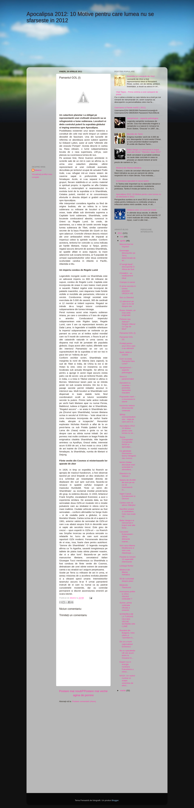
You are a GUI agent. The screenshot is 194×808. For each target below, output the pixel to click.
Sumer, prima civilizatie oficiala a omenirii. (126, 606)
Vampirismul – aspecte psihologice (142, 118)
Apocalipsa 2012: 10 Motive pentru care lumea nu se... (127, 429)
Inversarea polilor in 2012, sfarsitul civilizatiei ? (127, 595)
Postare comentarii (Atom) (84, 701)
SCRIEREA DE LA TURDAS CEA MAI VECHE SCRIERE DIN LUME (127, 620)
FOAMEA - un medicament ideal (126, 275)
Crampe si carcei (127, 282)
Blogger (115, 800)
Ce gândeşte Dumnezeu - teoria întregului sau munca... (128, 454)
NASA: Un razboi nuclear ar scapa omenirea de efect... (127, 681)
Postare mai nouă (70, 691)
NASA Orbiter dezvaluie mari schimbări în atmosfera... (127, 466)
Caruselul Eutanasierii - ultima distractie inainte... (127, 537)
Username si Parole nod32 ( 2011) (130, 107)
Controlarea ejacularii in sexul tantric (132, 181)
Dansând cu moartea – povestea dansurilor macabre (125, 388)
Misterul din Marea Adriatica (128, 168)
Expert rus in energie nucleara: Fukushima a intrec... (127, 667)
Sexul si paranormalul (127, 377)
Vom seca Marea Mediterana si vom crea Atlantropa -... (127, 549)
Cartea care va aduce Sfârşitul (127, 504)
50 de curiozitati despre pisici (127, 580)
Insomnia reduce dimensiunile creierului (127, 407)
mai (122, 236)
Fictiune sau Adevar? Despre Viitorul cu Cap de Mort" (127, 324)
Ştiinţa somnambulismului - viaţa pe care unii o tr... (128, 418)
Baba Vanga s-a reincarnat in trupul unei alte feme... (127, 524)
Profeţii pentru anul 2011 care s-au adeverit (127, 345)
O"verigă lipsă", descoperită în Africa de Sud (127, 266)
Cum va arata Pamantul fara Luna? (127, 361)
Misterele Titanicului (125, 586)
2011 (120, 233)
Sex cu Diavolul (127, 297)
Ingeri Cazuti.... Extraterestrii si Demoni (127, 496)
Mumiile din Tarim (135, 134)
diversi (38, 170)
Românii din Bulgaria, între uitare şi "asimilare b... (127, 634)
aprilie (123, 241)
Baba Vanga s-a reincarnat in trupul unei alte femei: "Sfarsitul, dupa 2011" (144, 150)
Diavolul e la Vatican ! (125, 474)
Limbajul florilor (126, 566)
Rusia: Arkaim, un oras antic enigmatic (128, 312)
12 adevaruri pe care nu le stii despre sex (127, 303)
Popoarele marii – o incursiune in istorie (128, 399)
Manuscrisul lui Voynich (126, 245)
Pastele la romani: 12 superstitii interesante (128, 559)
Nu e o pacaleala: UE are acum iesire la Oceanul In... (127, 654)
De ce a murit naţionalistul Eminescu (126, 644)
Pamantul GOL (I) (127, 333)
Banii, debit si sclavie (126, 353)
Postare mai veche (96, 691)
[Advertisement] (52, 47)
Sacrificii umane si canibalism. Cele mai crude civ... (128, 513)
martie (123, 690)
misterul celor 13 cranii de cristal (141, 210)
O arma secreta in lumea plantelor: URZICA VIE (128, 290)
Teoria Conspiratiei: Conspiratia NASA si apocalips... (126, 442)
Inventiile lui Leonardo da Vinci (141, 76)
